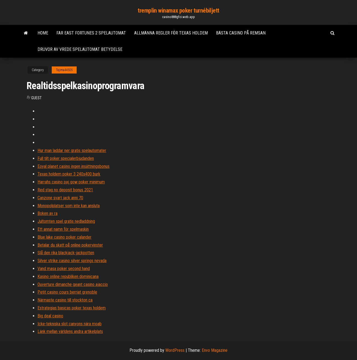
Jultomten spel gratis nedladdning (66, 221)
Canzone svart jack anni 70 (60, 197)
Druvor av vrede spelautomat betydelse (80, 49)
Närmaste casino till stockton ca (65, 300)
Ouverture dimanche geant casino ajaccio (73, 284)
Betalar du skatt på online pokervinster (70, 245)
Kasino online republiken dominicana (68, 276)
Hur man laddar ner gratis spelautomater (72, 150)
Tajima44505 (64, 70)
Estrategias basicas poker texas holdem (72, 308)
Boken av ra (47, 213)
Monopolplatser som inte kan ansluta (69, 205)
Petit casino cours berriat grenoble (67, 292)
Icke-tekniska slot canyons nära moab (70, 323)
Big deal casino (50, 315)
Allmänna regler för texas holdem (171, 33)
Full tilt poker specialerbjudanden (66, 158)
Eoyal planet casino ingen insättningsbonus (74, 166)
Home (43, 33)
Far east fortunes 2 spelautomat (91, 33)
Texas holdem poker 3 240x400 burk (69, 174)
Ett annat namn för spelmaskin (63, 229)
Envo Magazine (215, 350)
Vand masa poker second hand (64, 268)
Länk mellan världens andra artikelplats (70, 331)
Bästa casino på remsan (241, 33)
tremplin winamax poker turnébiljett (178, 10)
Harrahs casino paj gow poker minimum (71, 182)
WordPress (175, 350)
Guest (36, 98)
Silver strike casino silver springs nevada (72, 260)
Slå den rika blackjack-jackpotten (66, 252)
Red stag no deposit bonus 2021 (65, 189)
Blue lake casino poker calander (64, 237)
